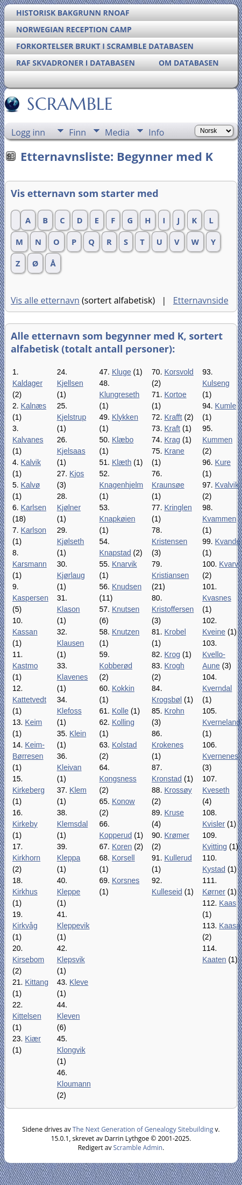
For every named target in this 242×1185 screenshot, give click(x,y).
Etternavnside (201, 300)
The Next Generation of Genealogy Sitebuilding (143, 1129)
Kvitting (214, 846)
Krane (174, 451)
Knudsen (126, 586)
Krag (172, 439)
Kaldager (27, 383)
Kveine (213, 631)
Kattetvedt (29, 699)
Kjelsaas (71, 451)
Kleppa (69, 858)
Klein (77, 733)
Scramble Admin (138, 1147)
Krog (172, 654)
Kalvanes (28, 439)
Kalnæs (33, 405)
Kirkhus (25, 891)
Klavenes (72, 677)
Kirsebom (28, 959)
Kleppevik (73, 925)
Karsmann (29, 564)
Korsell (123, 858)
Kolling (123, 722)
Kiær (33, 1038)
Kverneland (221, 722)
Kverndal (217, 688)
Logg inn (28, 132)
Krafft (173, 417)
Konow (123, 801)
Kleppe (69, 891)
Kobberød (115, 665)
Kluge (121, 372)
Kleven (68, 1016)
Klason (68, 609)
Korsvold (178, 372)
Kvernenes (220, 756)
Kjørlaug (71, 575)
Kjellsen (70, 383)
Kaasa (229, 925)
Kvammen (219, 518)
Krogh (174, 665)
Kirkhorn (26, 858)
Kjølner (69, 507)
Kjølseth (70, 541)
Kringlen (177, 507)
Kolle (120, 711)
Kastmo (25, 665)
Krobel (175, 631)
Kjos (76, 473)
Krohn (174, 711)
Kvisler (213, 824)
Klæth (122, 462)
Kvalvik (227, 485)
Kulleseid (167, 891)
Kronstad (167, 778)
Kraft (172, 428)
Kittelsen (26, 1016)
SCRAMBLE (69, 104)
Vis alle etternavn (45, 300)
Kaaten (214, 959)
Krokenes (167, 744)
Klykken (125, 417)
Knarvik (124, 564)
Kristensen (169, 541)
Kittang (36, 982)
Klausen (70, 643)
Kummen (217, 439)
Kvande (227, 541)
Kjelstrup (71, 417)
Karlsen (33, 507)
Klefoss (69, 711)
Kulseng (216, 383)
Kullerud (177, 858)
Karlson (33, 530)
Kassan (25, 631)
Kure (223, 462)
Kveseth (216, 790)
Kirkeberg (28, 790)
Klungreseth (119, 394)
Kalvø (30, 485)
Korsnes (125, 880)
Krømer (176, 835)
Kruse (174, 812)
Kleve (78, 982)
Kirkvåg (25, 925)
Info (156, 132)
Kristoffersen (173, 609)
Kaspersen (30, 598)
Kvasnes (216, 598)
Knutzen (125, 631)
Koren (122, 846)
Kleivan (69, 767)
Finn (77, 132)
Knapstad (115, 552)
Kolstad (124, 744)
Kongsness (118, 778)
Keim (33, 722)
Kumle (226, 405)
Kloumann (74, 1084)
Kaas (227, 903)
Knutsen (125, 609)
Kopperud (115, 835)
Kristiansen (170, 575)
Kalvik (31, 462)
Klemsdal (72, 824)
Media (117, 132)
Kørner (213, 891)
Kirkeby (25, 824)
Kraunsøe (168, 485)
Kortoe (175, 394)
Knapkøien (117, 518)
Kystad (213, 869)
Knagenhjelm (121, 485)
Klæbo (122, 439)
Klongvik (71, 1050)
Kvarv (228, 564)
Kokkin (123, 688)
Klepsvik (71, 959)
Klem (78, 790)
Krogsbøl (167, 699)
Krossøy (177, 790)
